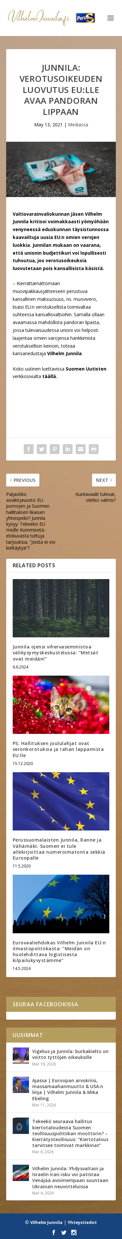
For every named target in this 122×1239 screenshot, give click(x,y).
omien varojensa (51, 338)
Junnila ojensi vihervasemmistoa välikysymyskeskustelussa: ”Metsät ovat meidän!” (56, 653)
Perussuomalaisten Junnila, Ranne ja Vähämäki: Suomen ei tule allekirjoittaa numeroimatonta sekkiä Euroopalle (59, 849)
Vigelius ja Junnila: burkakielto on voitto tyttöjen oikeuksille (70, 1054)
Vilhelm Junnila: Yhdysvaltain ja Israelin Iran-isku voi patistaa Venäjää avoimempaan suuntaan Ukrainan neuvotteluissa (70, 1177)
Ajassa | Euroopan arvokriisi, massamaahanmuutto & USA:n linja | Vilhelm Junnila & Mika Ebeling (67, 1089)
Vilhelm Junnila (46, 1222)
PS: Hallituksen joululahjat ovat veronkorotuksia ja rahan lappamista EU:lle (58, 749)
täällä (49, 376)
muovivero (85, 299)
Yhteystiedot (82, 1222)
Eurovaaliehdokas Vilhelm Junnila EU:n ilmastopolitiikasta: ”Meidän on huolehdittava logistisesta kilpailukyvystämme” (59, 951)
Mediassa (78, 124)
